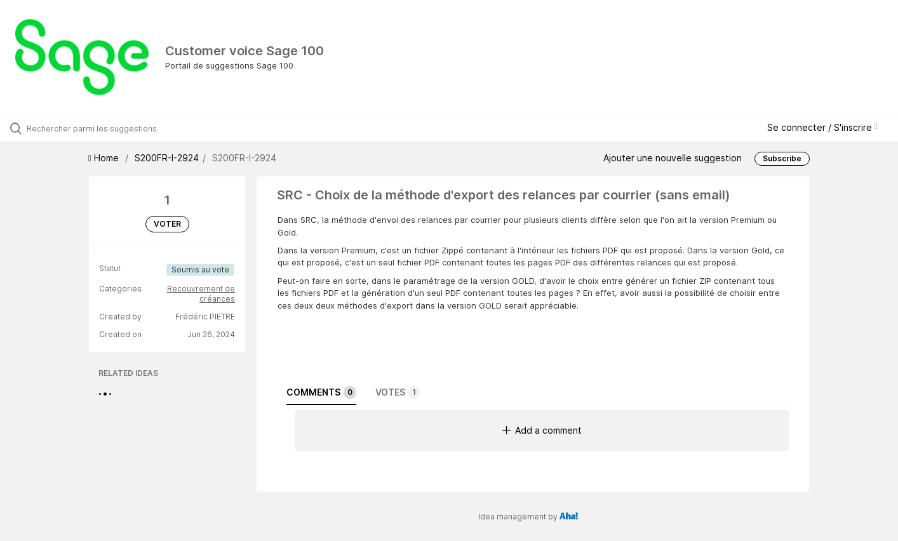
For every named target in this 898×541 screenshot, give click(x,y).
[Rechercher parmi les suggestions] (106, 128)
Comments (321, 392)
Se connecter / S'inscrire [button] (822, 127)
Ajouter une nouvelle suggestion (672, 157)
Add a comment (542, 430)
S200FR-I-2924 (167, 157)
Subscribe (782, 158)
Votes (397, 392)
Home (104, 157)
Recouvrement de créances (201, 294)
